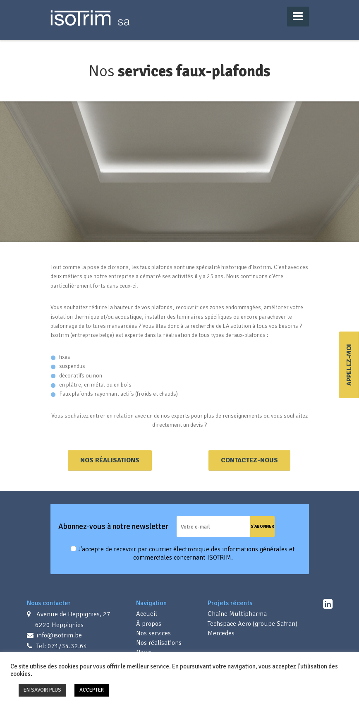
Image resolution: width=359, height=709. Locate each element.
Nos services (153, 633)
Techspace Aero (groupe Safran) (252, 624)
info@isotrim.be (58, 635)
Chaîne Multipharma (237, 614)
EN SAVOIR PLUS (42, 690)
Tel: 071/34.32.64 (61, 646)
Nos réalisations (109, 460)
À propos (148, 624)
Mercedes (221, 633)
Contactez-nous (249, 460)
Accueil (146, 614)
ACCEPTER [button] (91, 690)
